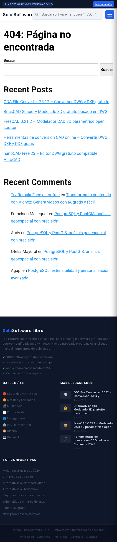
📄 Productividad (14, 412)
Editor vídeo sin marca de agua (24, 502)
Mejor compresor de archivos (23, 495)
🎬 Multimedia (12, 406)
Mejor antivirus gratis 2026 (21, 470)
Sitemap (91, 537)
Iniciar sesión (103, 4)
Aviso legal (44, 537)
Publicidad (61, 537)
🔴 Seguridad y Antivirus (20, 394)
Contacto (77, 537)
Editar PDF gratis (14, 508)
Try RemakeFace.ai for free (35, 194)
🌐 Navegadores (14, 418)
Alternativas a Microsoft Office (24, 483)
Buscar (9, 60)
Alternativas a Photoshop (20, 489)
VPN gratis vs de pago (18, 477)
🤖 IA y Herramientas (17, 425)
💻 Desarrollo (12, 437)
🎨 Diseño (10, 431)
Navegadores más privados (22, 514)
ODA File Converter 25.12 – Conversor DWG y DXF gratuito (56, 101)
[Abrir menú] (109, 14)
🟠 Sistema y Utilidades (19, 400)
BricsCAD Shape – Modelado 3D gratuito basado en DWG (55, 111)
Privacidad (27, 537)
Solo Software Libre (24, 14)
